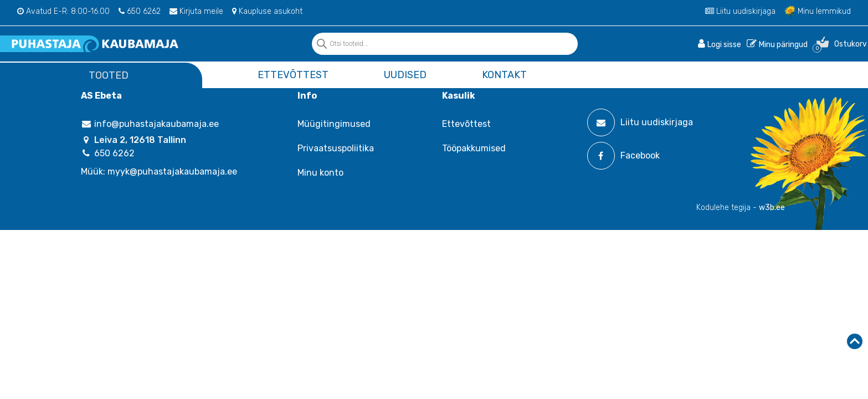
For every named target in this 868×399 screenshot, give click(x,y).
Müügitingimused (334, 124)
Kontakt (504, 75)
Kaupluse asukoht (267, 11)
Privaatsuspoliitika (335, 148)
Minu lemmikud (817, 11)
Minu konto (320, 172)
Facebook (623, 156)
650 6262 (140, 11)
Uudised (405, 75)
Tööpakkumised (474, 148)
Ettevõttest (293, 75)
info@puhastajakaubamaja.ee (150, 124)
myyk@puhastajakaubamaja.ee (172, 171)
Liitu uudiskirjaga (740, 11)
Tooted (109, 75)
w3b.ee (772, 207)
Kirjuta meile (196, 11)
